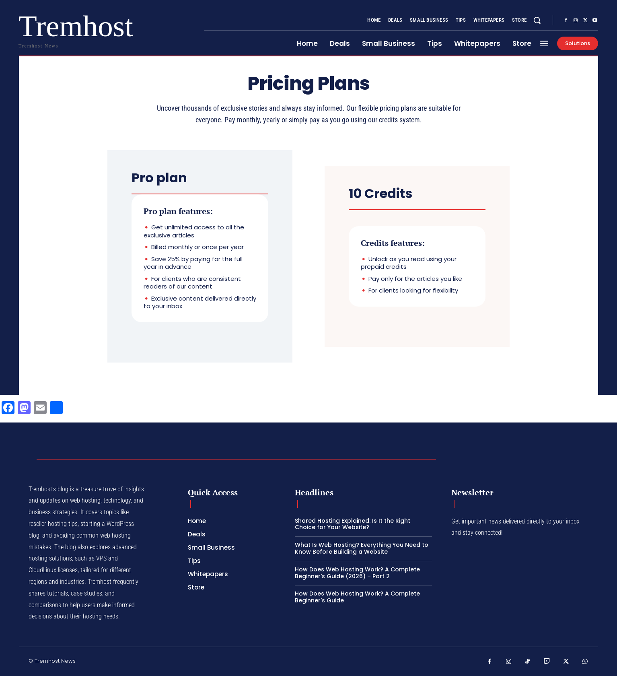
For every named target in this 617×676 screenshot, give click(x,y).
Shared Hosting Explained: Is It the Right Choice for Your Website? (352, 524)
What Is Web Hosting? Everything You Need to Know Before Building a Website (361, 548)
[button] (537, 20)
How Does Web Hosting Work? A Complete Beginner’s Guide (357, 596)
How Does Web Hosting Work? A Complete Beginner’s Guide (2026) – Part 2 (357, 572)
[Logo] (44, 29)
